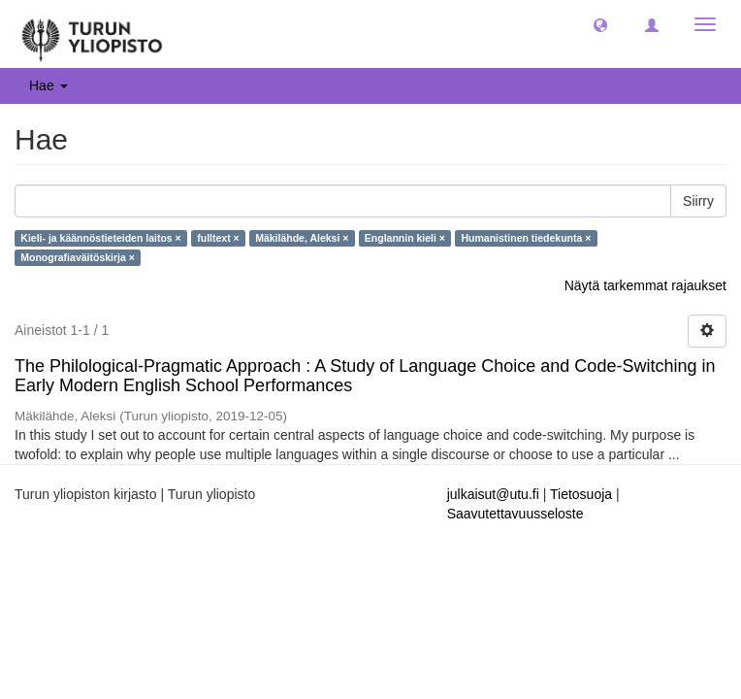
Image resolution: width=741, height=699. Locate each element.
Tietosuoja (581, 494)
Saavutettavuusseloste (515, 513)
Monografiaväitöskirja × (77, 257)
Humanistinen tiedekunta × (527, 238)
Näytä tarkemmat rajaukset (645, 285)
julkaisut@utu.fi (493, 494)
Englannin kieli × (405, 238)
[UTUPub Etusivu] (92, 34)
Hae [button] (48, 85)
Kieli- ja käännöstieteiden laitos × (100, 238)
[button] (600, 24)
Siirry (698, 201)
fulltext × (218, 238)
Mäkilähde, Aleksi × (301, 238)
